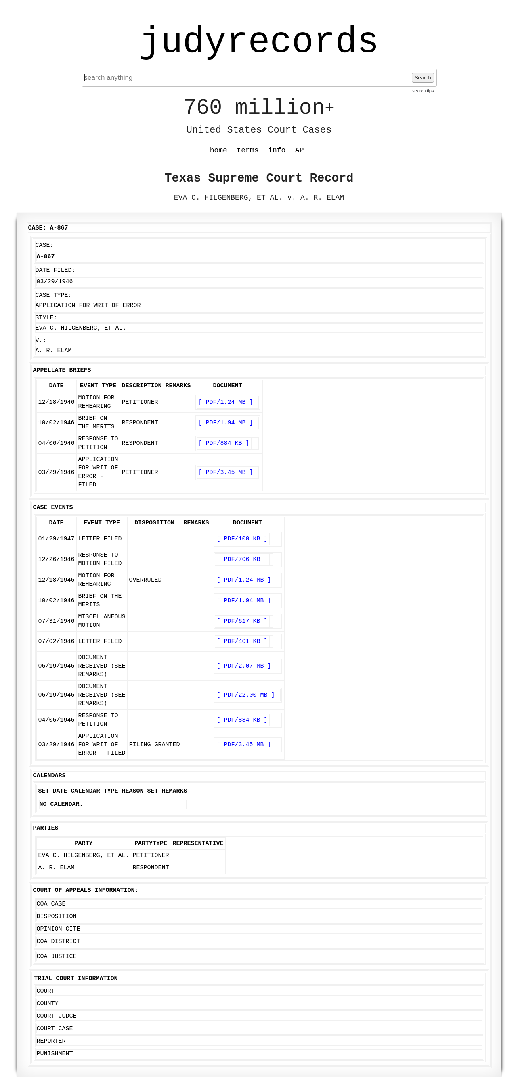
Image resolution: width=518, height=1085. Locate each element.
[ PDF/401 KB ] (242, 641)
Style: (46, 318)
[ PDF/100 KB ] (242, 539)
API (301, 150)
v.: (41, 340)
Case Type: (54, 295)
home (218, 150)
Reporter (51, 1041)
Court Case (55, 1028)
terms (248, 150)
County (48, 1003)
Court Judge (57, 1016)
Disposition (57, 916)
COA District (58, 941)
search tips (423, 90)
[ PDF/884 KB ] (224, 443)
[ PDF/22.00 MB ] (246, 695)
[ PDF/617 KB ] (242, 621)
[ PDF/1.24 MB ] (226, 402)
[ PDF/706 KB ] (242, 559)
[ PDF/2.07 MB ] (244, 666)
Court (46, 991)
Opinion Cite (58, 929)
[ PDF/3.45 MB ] (226, 472)
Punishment (55, 1053)
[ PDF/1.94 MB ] (226, 422)
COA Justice (57, 956)
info (276, 150)
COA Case (51, 904)
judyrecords (259, 42)
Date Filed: (55, 270)
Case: (45, 245)
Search (423, 78)
